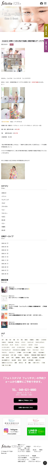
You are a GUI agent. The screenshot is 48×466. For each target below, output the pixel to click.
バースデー (29, 347)
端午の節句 (30, 360)
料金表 (34, 455)
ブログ (3, 203)
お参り (26, 339)
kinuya (4, 451)
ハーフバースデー (6, 347)
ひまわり (4, 342)
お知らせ (4, 193)
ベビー (3, 210)
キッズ (11, 344)
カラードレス (5, 344)
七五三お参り (41, 352)
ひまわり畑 (10, 342)
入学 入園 (13, 355)
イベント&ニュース (23, 459)
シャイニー (23, 344)
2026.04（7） (5, 243)
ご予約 (33, 459)
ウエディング (37, 451)
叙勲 (3, 357)
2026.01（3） (5, 253)
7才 (18, 339)
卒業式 (40, 449)
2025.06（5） (5, 273)
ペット (42, 349)
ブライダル (5, 206)
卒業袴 (3, 226)
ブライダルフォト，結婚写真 (19, 349)
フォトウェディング (6, 349)
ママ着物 (19, 352)
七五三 (3, 216)
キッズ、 (17, 344)
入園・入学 (27, 448)
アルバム (17, 342)
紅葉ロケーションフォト (7, 362)
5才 (10, 339)
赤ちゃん (21, 362)
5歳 (14, 339)
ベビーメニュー (37, 446)
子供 (12, 357)
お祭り (37, 339)
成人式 (3, 220)
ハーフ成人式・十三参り (24, 449)
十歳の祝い (26, 355)
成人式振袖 (34, 357)
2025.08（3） (5, 267)
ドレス (36, 344)
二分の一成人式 (5, 355)
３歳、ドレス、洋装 (6, 365)
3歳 (6, 339)
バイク (13, 347)
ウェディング (5, 199)
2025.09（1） (5, 263)
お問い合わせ (21, 461)
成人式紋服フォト (6, 360)
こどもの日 (43, 339)
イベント (4, 196)
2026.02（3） (5, 250)
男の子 (24, 360)
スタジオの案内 (22, 457)
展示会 (23, 357)
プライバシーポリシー (34, 461)
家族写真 (18, 357)
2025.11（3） (5, 260)
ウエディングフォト (40, 342)
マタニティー (12, 352)
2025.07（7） (5, 270)
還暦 (29, 362)
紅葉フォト (38, 360)
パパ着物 (36, 347)
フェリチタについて (23, 455)
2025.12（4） (5, 256)
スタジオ (30, 344)
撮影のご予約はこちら (25, 400)
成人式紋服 (41, 357)
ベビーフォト (35, 349)
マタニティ (5, 213)
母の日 (19, 360)
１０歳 (43, 362)
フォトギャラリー (35, 457)
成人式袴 (14, 360)
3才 (2, 339)
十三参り (20, 355)
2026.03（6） (5, 246)
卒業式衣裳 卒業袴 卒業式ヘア (38, 355)
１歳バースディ (36, 362)
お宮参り (32, 339)
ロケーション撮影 (27, 352)
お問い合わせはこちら (25, 407)
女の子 (7, 357)
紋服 (16, 362)
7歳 (21, 339)
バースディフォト (21, 347)
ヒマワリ (42, 347)
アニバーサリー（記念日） (24, 451)
